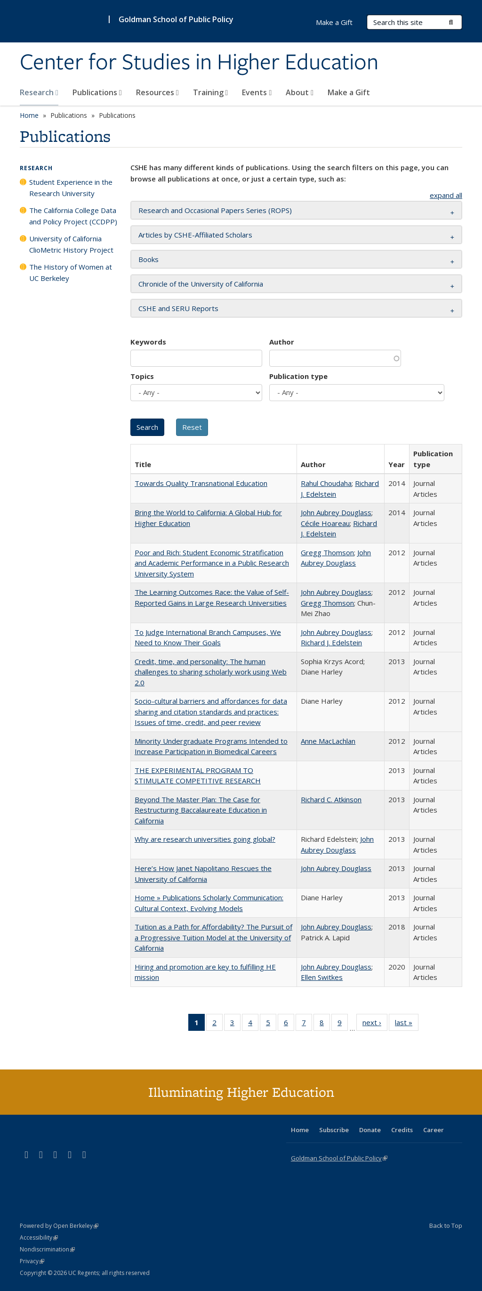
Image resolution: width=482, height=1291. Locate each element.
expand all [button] (446, 195)
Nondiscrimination (47, 1249)
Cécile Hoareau (325, 523)
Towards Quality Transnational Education (201, 483)
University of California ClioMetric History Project (71, 244)
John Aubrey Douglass (336, 512)
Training (210, 92)
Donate (370, 1130)
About (299, 92)
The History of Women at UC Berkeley (70, 272)
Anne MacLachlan (328, 741)
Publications (97, 92)
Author (281, 341)
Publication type (298, 376)
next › (374, 1024)
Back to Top (445, 1225)
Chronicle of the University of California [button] (200, 283)
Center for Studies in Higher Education (199, 63)
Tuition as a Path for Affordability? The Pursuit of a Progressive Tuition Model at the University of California (213, 937)
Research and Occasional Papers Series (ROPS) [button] (215, 210)
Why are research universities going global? (205, 839)
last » (406, 1024)
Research (39, 92)
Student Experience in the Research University (70, 187)
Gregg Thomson (327, 552)
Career (433, 1130)
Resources (157, 92)
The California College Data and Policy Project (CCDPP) (73, 216)
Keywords (148, 341)
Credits (402, 1130)
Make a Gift (349, 92)
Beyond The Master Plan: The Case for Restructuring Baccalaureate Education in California (201, 810)
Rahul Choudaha (326, 483)
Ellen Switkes (322, 977)
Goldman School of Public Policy (176, 19)
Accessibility (39, 1237)
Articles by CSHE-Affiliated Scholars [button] (195, 234)
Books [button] (148, 259)
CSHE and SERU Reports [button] (178, 308)
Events (257, 92)
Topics (142, 376)
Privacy (32, 1261)
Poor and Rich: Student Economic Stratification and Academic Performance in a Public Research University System (212, 563)
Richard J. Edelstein (331, 642)
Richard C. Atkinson (331, 799)
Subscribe (334, 1130)
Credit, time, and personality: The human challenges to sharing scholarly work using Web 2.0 (211, 672)
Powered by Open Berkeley (59, 1226)
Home (29, 115)
